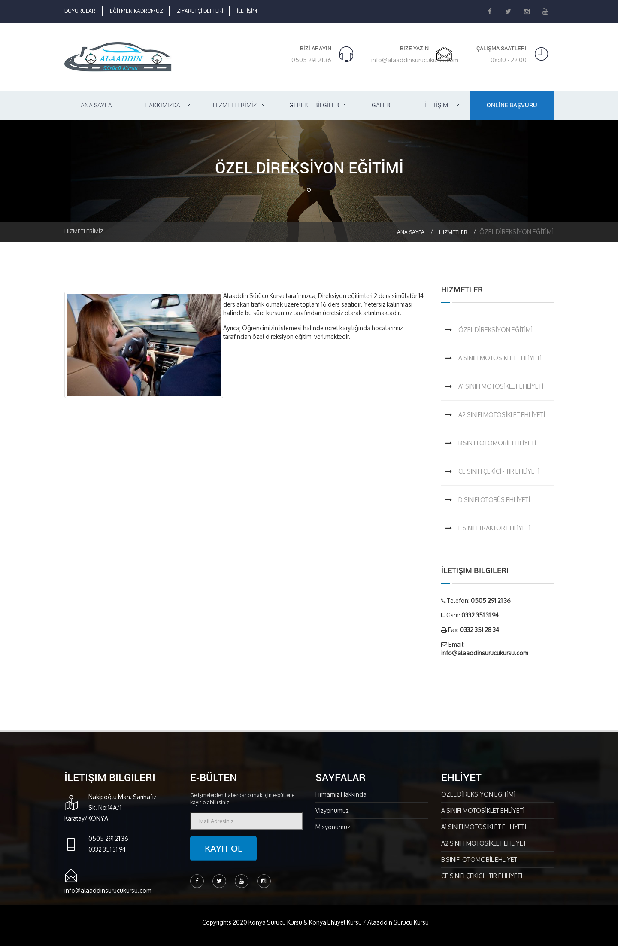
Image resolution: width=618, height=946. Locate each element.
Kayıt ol (223, 848)
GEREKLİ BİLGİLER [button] (314, 105)
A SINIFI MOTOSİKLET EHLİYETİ (500, 358)
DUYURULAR (79, 11)
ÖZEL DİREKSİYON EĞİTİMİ (495, 329)
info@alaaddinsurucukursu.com (414, 60)
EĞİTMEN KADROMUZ (136, 11)
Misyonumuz (332, 827)
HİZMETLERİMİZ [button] (235, 105)
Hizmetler (453, 232)
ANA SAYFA (96, 105)
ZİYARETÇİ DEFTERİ (200, 11)
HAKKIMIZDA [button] (162, 105)
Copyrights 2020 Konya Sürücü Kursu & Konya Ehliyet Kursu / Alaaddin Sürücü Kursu (315, 922)
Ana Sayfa (410, 232)
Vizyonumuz (332, 810)
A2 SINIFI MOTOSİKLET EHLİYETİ (501, 414)
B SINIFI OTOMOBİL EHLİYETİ (497, 443)
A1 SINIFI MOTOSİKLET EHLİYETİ (500, 386)
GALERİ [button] (382, 105)
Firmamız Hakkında (341, 794)
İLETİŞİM (247, 11)
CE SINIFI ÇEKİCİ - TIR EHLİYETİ (498, 471)
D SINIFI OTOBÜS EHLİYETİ (494, 499)
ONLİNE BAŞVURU (512, 105)
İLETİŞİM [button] (436, 105)
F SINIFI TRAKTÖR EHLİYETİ (494, 528)
